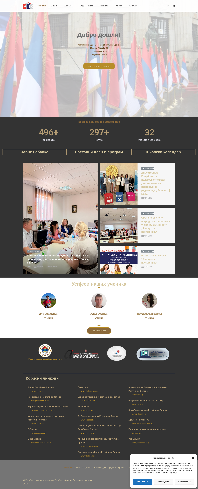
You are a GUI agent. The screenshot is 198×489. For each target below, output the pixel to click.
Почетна (68, 467)
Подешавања (184, 481)
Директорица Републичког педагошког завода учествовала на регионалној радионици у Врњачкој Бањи (155, 183)
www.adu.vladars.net (89, 446)
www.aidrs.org (137, 395)
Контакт (130, 467)
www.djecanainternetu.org (142, 423)
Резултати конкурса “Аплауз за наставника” (153, 259)
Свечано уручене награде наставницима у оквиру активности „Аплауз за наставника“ (155, 224)
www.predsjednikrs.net (40, 401)
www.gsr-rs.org (87, 433)
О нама (77, 467)
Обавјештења (33, 251)
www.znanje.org (87, 410)
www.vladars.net (37, 391)
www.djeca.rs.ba (87, 420)
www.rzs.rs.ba (137, 404)
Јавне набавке (34, 152)
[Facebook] (173, 6)
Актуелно (86, 467)
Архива (121, 467)
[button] (193, 458)
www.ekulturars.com (89, 391)
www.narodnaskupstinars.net (43, 410)
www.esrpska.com (38, 433)
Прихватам (142, 481)
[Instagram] (168, 6)
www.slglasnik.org (139, 414)
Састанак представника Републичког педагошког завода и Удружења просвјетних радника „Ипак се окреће (58, 259)
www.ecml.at (137, 433)
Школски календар (163, 152)
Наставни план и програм (99, 152)
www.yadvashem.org (140, 442)
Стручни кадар (99, 467)
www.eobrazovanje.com (41, 442)
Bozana (29, 267)
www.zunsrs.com (88, 401)
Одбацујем (163, 481)
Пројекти (112, 467)
